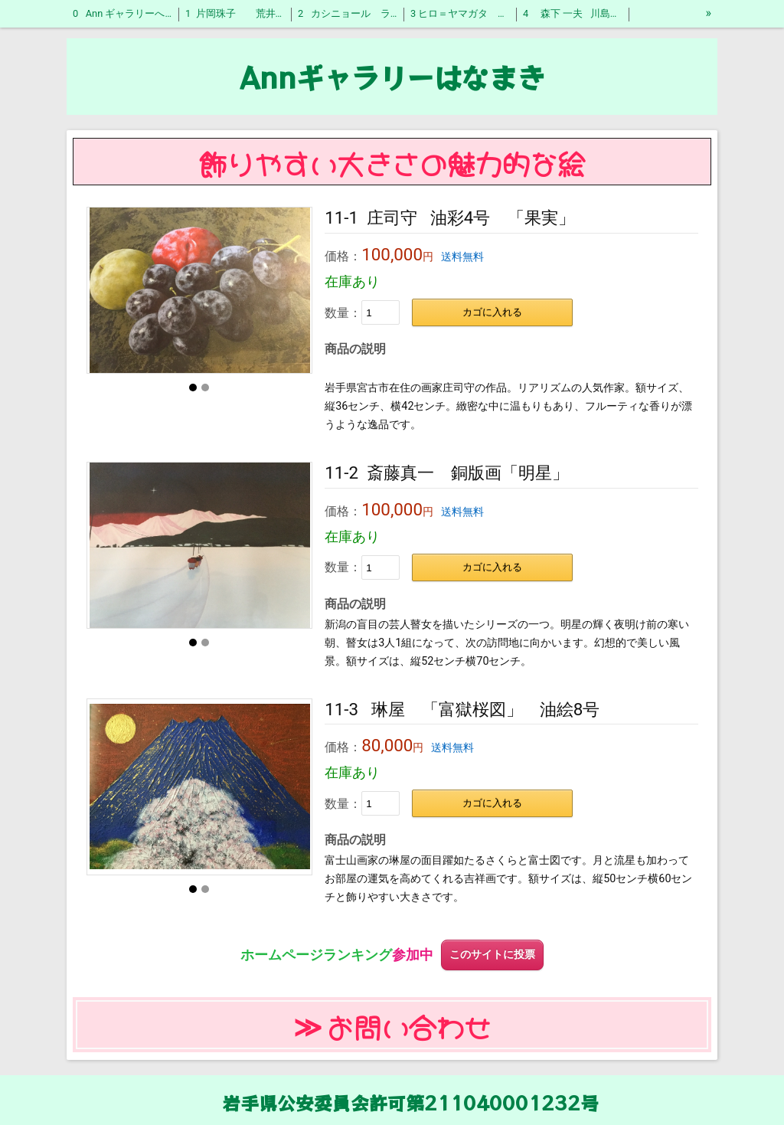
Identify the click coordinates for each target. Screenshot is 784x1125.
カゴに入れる (492, 312)
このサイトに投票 (492, 954)
